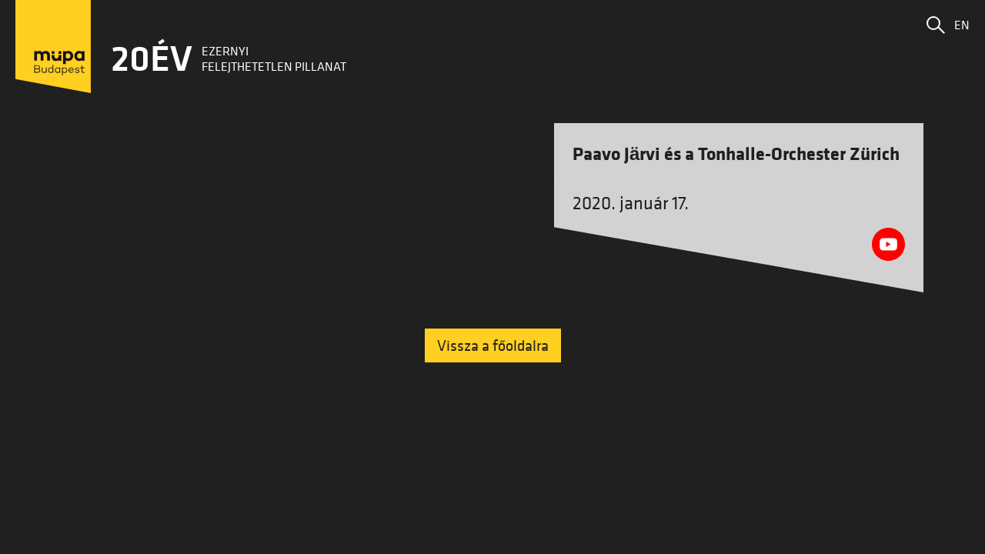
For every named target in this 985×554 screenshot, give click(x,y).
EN (962, 24)
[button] (936, 24)
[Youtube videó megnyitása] (888, 244)
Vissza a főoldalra (493, 345)
